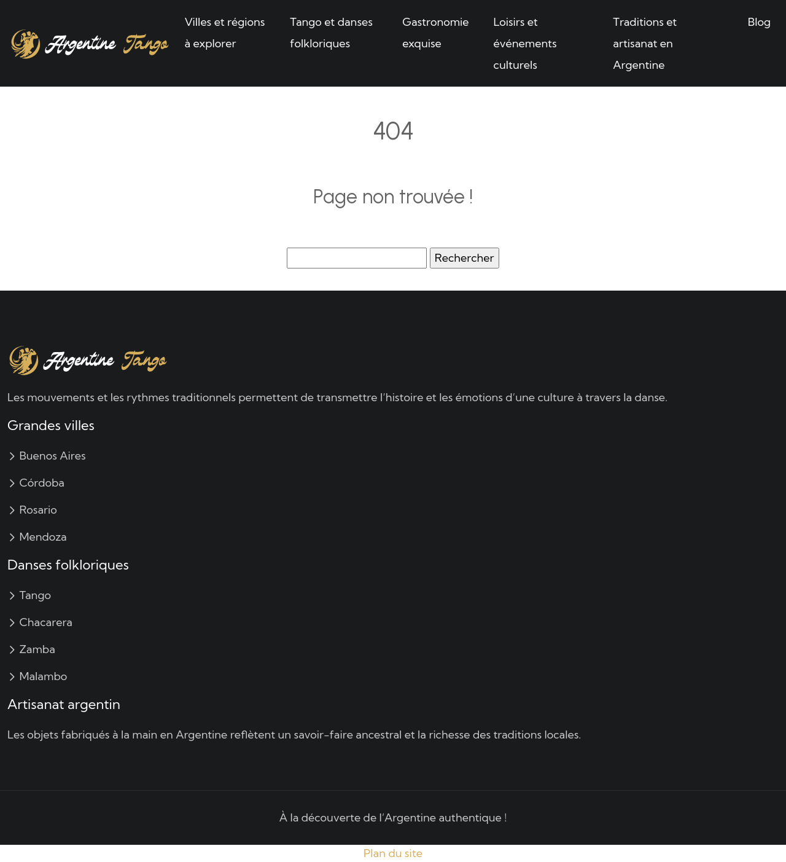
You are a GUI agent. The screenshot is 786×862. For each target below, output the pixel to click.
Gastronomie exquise (435, 32)
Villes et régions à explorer (225, 32)
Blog (759, 22)
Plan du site (393, 853)
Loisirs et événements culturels (525, 43)
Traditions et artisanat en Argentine (645, 43)
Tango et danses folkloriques (331, 32)
